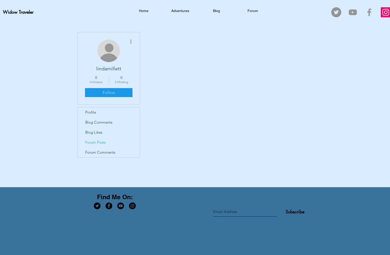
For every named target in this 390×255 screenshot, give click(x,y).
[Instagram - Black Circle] (132, 205)
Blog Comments (98, 122)
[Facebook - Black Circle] (109, 205)
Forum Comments (100, 152)
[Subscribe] (295, 212)
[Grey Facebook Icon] (369, 12)
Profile (90, 112)
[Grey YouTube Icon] (353, 12)
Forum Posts (95, 142)
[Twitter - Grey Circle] (336, 12)
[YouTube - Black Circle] (120, 205)
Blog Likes (93, 132)
